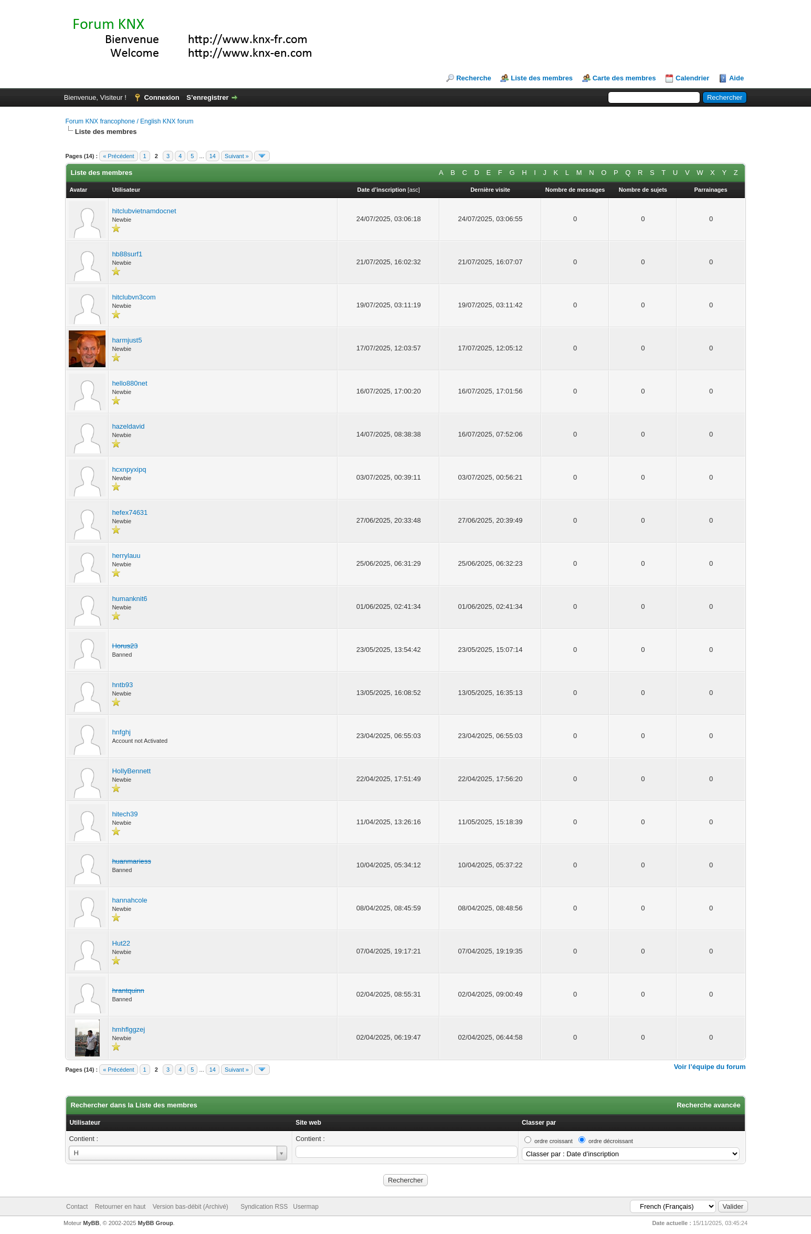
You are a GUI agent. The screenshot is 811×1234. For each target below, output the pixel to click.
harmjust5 (127, 340)
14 (212, 156)
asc (413, 189)
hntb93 (122, 685)
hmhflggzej (128, 1029)
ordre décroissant (610, 1141)
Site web (308, 1122)
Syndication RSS (264, 1206)
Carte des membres (624, 78)
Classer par (539, 1122)
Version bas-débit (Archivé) (190, 1206)
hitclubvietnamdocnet (144, 211)
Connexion (161, 97)
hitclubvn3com (133, 297)
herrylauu (126, 555)
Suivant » (237, 156)
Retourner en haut (120, 1206)
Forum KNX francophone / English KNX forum (129, 121)
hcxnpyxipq (129, 469)
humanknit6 (129, 599)
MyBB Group (155, 1223)
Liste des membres (542, 78)
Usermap (306, 1206)
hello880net (129, 383)
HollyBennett (131, 771)
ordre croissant (553, 1141)
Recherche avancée (708, 1105)
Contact (77, 1206)
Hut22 (121, 943)
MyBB (91, 1223)
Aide (736, 78)
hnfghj (121, 732)
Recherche (473, 78)
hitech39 (125, 814)
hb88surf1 (127, 254)
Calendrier (692, 78)
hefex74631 (130, 512)
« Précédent (118, 156)
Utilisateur (84, 1122)
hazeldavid (128, 426)
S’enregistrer (207, 97)
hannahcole (129, 900)
